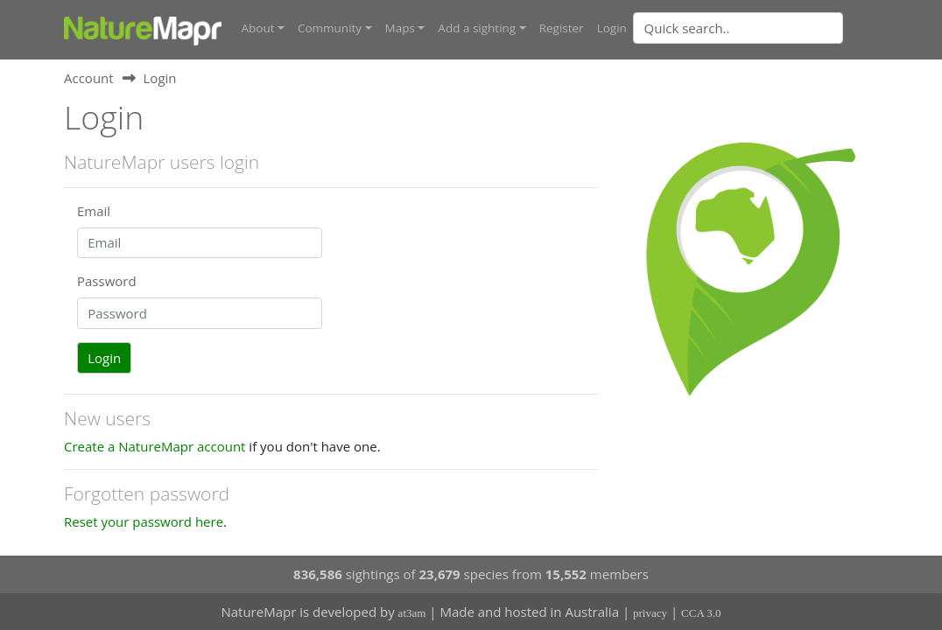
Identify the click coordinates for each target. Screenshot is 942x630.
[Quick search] (738, 28)
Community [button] (330, 28)
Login (612, 28)
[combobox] (773, 28)
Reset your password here (143, 521)
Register (561, 28)
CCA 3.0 (701, 613)
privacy (650, 613)
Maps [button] (400, 28)
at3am (412, 613)
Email (93, 211)
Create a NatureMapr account (154, 446)
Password (107, 281)
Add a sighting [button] (477, 28)
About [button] (258, 28)
